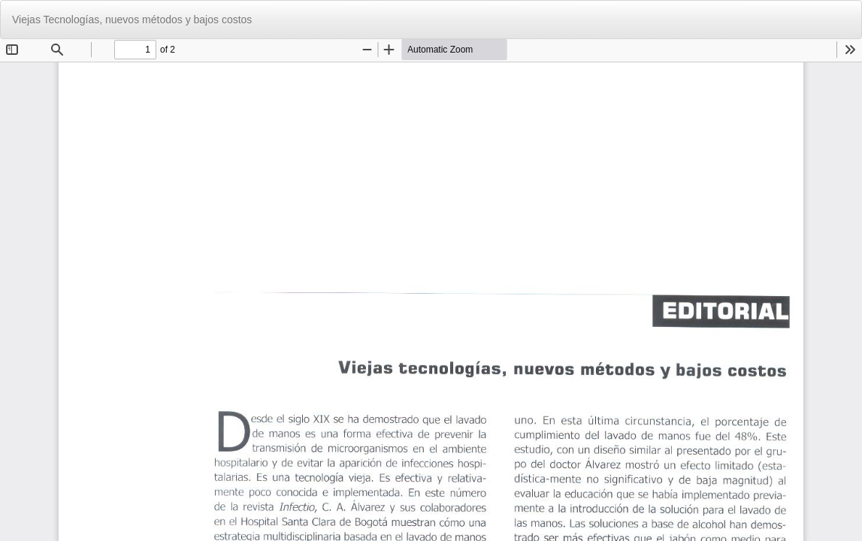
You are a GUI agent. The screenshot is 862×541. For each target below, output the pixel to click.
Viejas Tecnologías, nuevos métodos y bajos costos (132, 20)
